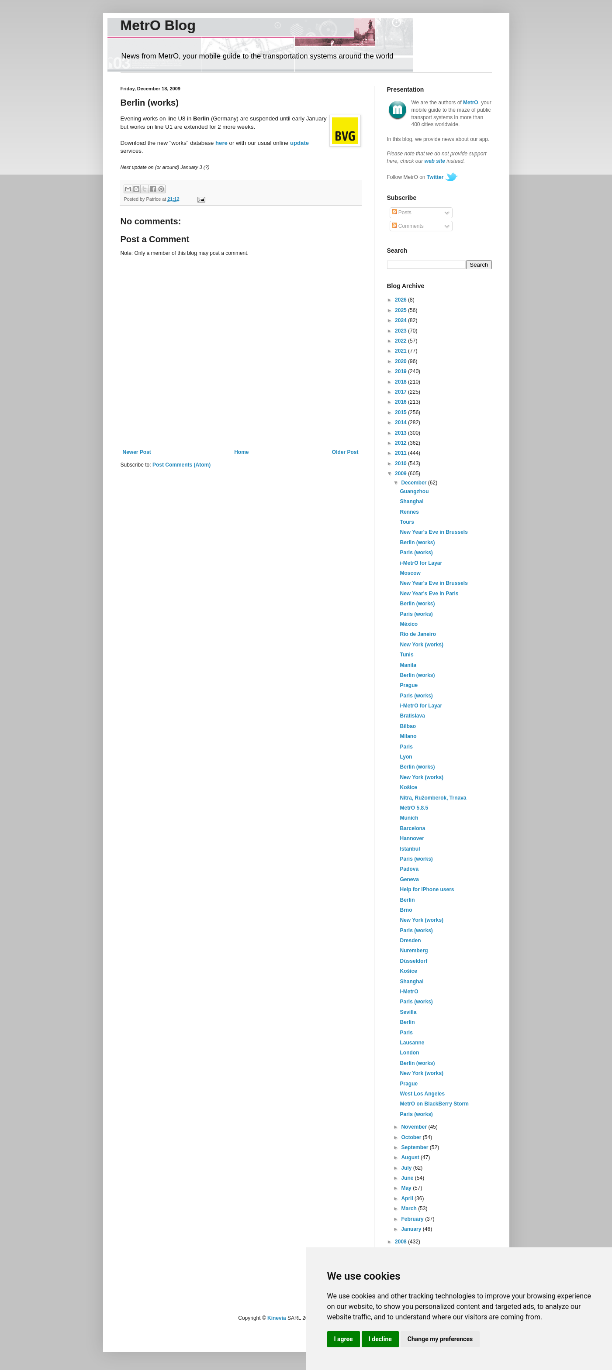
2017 (401, 392)
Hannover (412, 838)
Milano (408, 736)
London (409, 1053)
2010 (401, 463)
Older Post (345, 452)
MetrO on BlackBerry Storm (434, 1104)
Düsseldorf (413, 961)
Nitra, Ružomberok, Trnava (433, 798)
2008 (401, 1242)
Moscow (410, 573)
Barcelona (412, 828)
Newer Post (137, 452)
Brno (406, 910)
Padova (409, 869)
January (411, 1229)
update (299, 143)
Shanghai (411, 501)
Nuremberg (414, 951)
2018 (401, 382)
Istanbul (410, 849)
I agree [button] (343, 1339)
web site (435, 161)
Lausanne (412, 1043)
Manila (408, 665)
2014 (401, 422)
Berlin (407, 900)
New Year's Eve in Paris (429, 594)
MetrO (470, 103)
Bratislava (412, 716)
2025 (401, 310)
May (407, 1188)
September (415, 1147)
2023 (401, 331)
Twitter (435, 177)
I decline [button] (380, 1339)
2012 (401, 443)
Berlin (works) (417, 542)
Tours (407, 522)
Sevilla (408, 1012)
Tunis (406, 655)
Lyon (406, 757)
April (408, 1198)
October (411, 1137)
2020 (401, 361)
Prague (409, 685)
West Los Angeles (422, 1094)
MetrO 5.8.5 (414, 808)
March (409, 1208)
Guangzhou (414, 491)
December (414, 483)
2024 (401, 320)
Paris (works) (416, 552)
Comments (408, 226)
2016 (401, 402)
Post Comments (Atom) (181, 465)
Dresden (410, 940)
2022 (401, 341)
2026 (401, 300)
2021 (401, 351)
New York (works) (421, 645)
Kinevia (276, 1318)
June (408, 1178)
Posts (401, 212)
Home (241, 452)
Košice (408, 787)
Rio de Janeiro (418, 634)
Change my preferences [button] (440, 1339)
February (413, 1219)
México (409, 624)
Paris (406, 747)
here (221, 143)
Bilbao (408, 726)
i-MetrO (409, 992)
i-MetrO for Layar (421, 563)
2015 (401, 412)
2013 (401, 433)
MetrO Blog (158, 25)
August (411, 1157)
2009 (401, 473)
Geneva (409, 879)
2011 (401, 453)
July (407, 1168)
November (414, 1127)
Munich (409, 818)
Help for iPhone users (427, 889)
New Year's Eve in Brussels (433, 532)
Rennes (409, 512)
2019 (401, 371)
